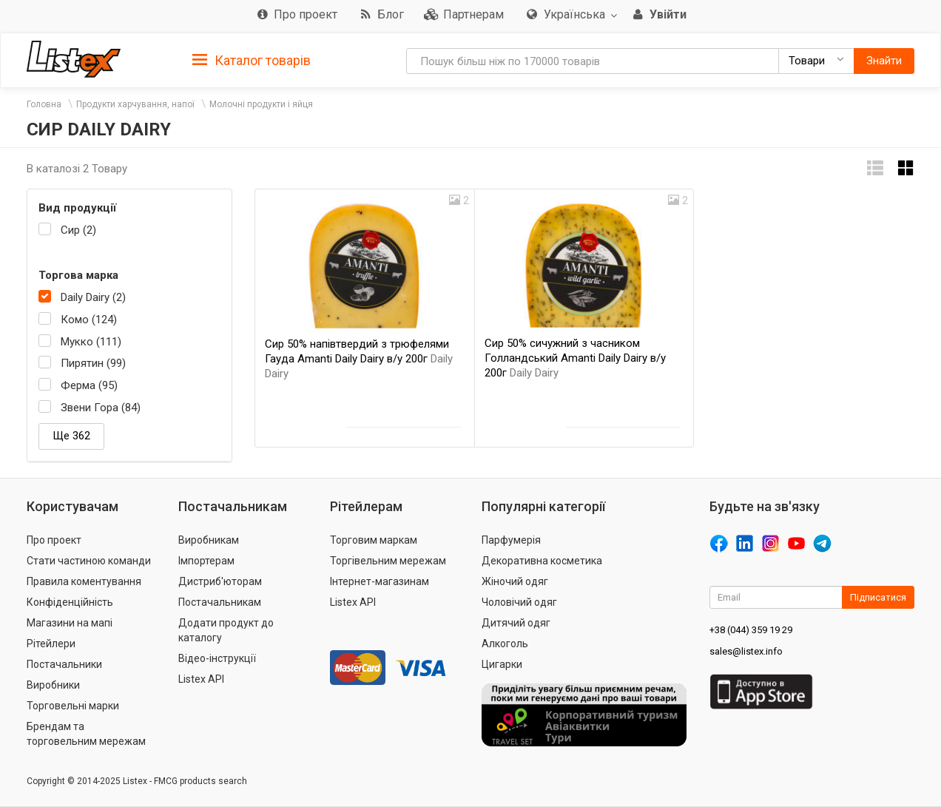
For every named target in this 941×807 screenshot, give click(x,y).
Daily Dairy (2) (93, 297)
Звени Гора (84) (101, 407)
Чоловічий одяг (519, 602)
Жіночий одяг (515, 581)
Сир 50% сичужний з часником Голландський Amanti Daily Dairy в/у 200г (575, 358)
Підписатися (878, 597)
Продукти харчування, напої (135, 104)
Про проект (54, 540)
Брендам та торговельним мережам (86, 733)
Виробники (53, 685)
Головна (44, 104)
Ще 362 (71, 435)
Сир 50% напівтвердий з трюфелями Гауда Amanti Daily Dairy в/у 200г (359, 358)
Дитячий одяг (516, 623)
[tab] (251, 59)
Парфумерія (511, 540)
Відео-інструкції (217, 658)
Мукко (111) (91, 341)
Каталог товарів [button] (251, 60)
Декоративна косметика (542, 561)
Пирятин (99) (93, 363)
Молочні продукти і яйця (261, 104)
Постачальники (64, 664)
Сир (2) (78, 230)
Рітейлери (51, 643)
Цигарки (502, 664)
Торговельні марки (73, 706)
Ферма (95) (89, 385)
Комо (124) (89, 319)
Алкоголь (505, 643)
